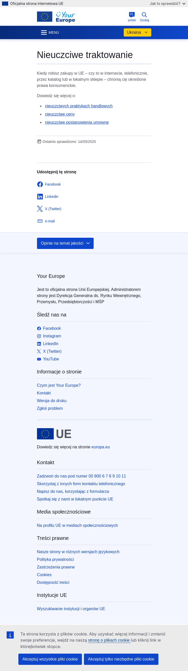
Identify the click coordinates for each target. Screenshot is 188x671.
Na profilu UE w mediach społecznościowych (77, 525)
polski (132, 17)
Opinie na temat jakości (66, 243)
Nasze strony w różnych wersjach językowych (78, 552)
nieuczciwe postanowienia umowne (77, 122)
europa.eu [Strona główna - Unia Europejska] (101, 447)
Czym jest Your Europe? (59, 385)
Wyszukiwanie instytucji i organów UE (71, 609)
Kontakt (44, 393)
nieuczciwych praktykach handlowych (79, 106)
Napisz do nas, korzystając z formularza (73, 491)
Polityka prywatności (55, 559)
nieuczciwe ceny (60, 114)
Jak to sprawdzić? (167, 3)
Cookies (44, 575)
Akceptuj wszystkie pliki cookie (50, 659)
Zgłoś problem (50, 408)
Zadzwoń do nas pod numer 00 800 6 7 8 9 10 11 (81, 476)
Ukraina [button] (137, 32)
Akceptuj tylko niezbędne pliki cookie (121, 659)
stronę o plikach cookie (109, 640)
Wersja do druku (52, 401)
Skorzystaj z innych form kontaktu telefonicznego (81, 484)
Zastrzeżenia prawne (56, 567)
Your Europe (51, 276)
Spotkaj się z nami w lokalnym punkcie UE (75, 499)
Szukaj (144, 17)
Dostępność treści (53, 582)
